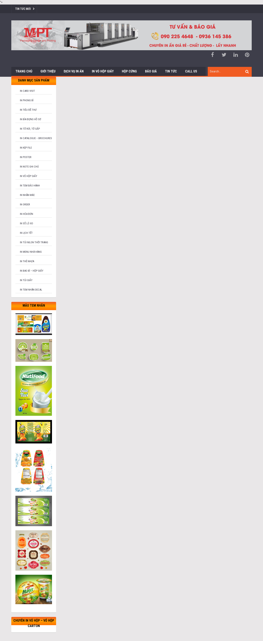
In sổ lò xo (26, 223)
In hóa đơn (26, 213)
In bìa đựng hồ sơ (30, 119)
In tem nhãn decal (31, 289)
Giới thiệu (47, 71)
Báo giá (151, 71)
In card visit (27, 90)
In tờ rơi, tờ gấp (30, 128)
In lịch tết (26, 232)
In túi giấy (26, 280)
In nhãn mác (27, 195)
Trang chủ (23, 71)
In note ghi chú (29, 166)
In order (25, 204)
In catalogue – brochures (36, 138)
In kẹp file (26, 147)
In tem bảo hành (30, 185)
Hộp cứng (129, 71)
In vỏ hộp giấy (28, 176)
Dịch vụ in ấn (74, 71)
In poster (25, 157)
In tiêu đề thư (28, 109)
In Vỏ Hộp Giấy (103, 71)
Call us (191, 71)
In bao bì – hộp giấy (31, 270)
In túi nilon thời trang (34, 242)
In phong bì (26, 100)
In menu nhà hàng (31, 251)
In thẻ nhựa (27, 261)
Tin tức (171, 71)
